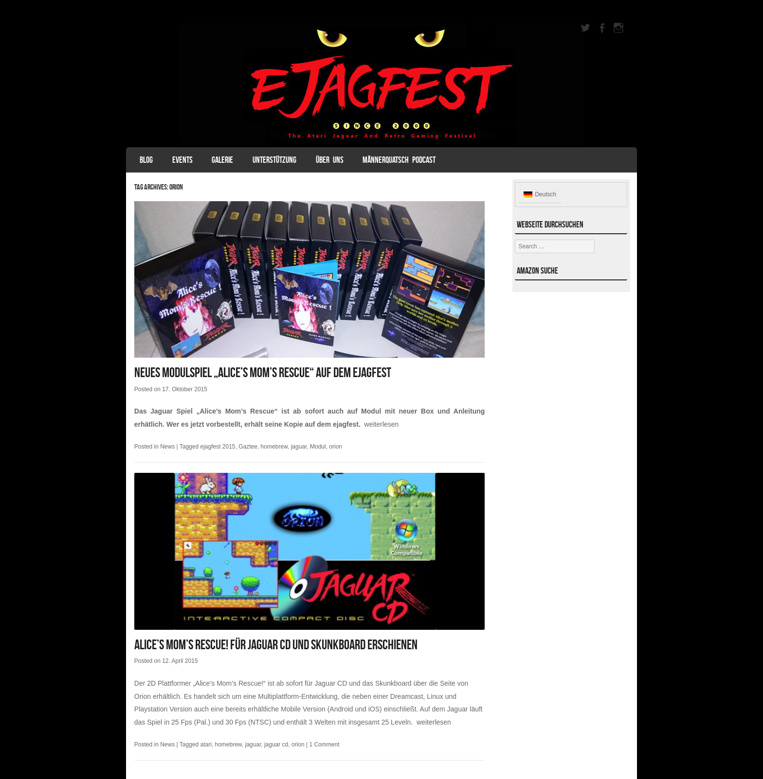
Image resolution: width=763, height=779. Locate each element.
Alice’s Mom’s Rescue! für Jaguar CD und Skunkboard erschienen (276, 644)
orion (335, 446)
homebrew (274, 446)
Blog (146, 160)
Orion (142, 696)
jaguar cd (276, 744)
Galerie (222, 160)
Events (182, 160)
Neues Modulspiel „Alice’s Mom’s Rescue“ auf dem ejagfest (262, 372)
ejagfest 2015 (217, 446)
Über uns (330, 160)
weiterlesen (381, 424)
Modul (318, 446)
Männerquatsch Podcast (399, 160)
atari (205, 744)
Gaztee (247, 446)
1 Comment (324, 744)
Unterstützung (274, 160)
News (167, 446)
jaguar (299, 446)
